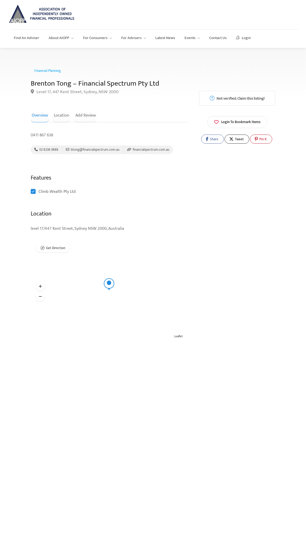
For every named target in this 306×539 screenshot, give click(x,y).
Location (58, 115)
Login (243, 38)
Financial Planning (47, 70)
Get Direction (55, 249)
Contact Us (218, 38)
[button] (40, 287)
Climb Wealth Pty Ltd (57, 192)
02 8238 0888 (46, 150)
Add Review (80, 115)
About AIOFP (59, 38)
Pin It (261, 139)
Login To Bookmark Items (237, 121)
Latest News (165, 38)
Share (212, 139)
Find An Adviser (26, 38)
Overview (39, 115)
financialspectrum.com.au (148, 150)
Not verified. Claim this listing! (237, 98)
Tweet (236, 139)
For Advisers (131, 38)
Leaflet (178, 337)
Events (189, 38)
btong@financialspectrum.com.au (92, 150)
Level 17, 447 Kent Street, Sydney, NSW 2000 (75, 92)
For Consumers (95, 38)
